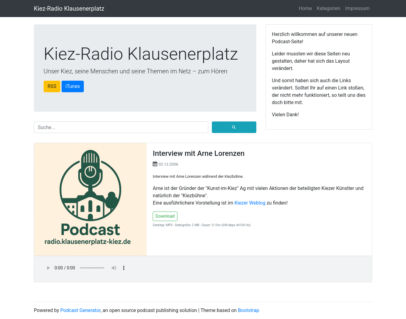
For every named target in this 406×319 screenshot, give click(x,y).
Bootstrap (248, 310)
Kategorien (328, 8)
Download (164, 216)
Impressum (357, 8)
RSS (52, 86)
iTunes (73, 86)
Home (305, 8)
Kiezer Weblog (249, 203)
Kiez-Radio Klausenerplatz (69, 8)
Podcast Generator (80, 310)
